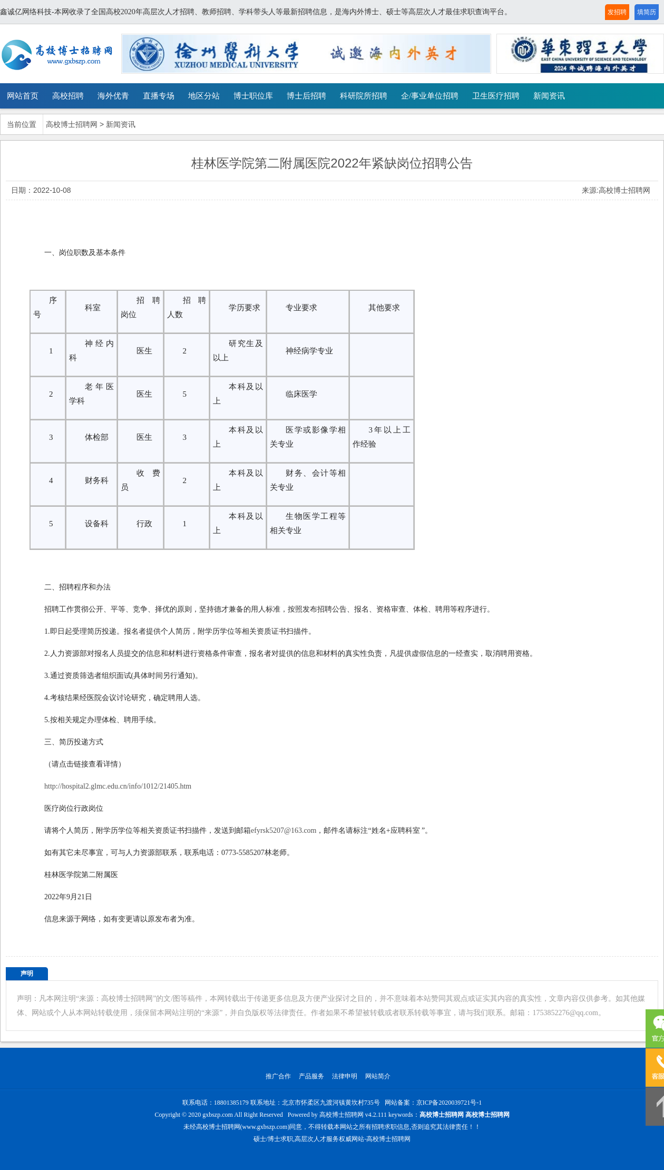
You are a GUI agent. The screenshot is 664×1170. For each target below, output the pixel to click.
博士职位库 (253, 96)
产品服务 (311, 1076)
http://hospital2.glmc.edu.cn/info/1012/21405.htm (117, 786)
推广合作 (278, 1076)
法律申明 (344, 1076)
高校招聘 (68, 96)
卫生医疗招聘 (496, 96)
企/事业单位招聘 (429, 96)
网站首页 (22, 96)
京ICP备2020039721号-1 (449, 1102)
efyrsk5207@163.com (283, 830)
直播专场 (158, 96)
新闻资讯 (549, 96)
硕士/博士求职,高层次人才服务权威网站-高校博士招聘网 (332, 1139)
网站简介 (377, 1076)
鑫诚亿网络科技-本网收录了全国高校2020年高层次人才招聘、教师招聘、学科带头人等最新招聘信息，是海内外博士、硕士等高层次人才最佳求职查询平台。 (256, 12)
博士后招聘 (306, 96)
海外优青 (113, 96)
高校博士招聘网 (71, 125)
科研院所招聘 (363, 96)
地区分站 (204, 96)
